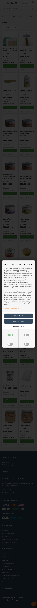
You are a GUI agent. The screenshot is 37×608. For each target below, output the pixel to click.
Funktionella (10, 343)
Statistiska (26, 343)
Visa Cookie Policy (18, 326)
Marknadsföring (26, 333)
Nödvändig (10, 333)
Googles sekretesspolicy (11, 308)
